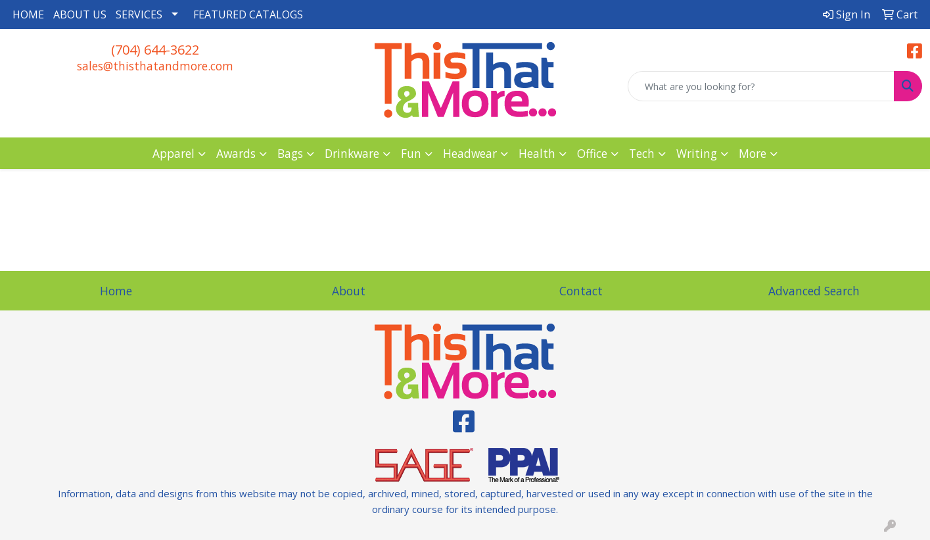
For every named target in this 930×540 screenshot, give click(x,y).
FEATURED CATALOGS (248, 14)
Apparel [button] (173, 153)
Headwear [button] (470, 153)
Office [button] (592, 153)
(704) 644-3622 (155, 50)
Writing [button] (696, 153)
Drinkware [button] (352, 153)
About (348, 291)
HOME (28, 14)
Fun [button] (411, 153)
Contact (581, 291)
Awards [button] (236, 153)
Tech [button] (642, 153)
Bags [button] (290, 153)
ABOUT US (79, 14)
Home (116, 291)
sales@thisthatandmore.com (155, 66)
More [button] (752, 153)
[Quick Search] (761, 86)
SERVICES (139, 14)
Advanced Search (814, 291)
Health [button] (537, 153)
